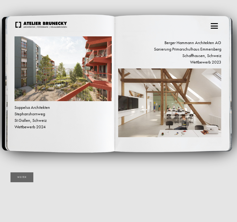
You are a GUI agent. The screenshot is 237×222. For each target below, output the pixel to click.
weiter (22, 177)
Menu (215, 24)
